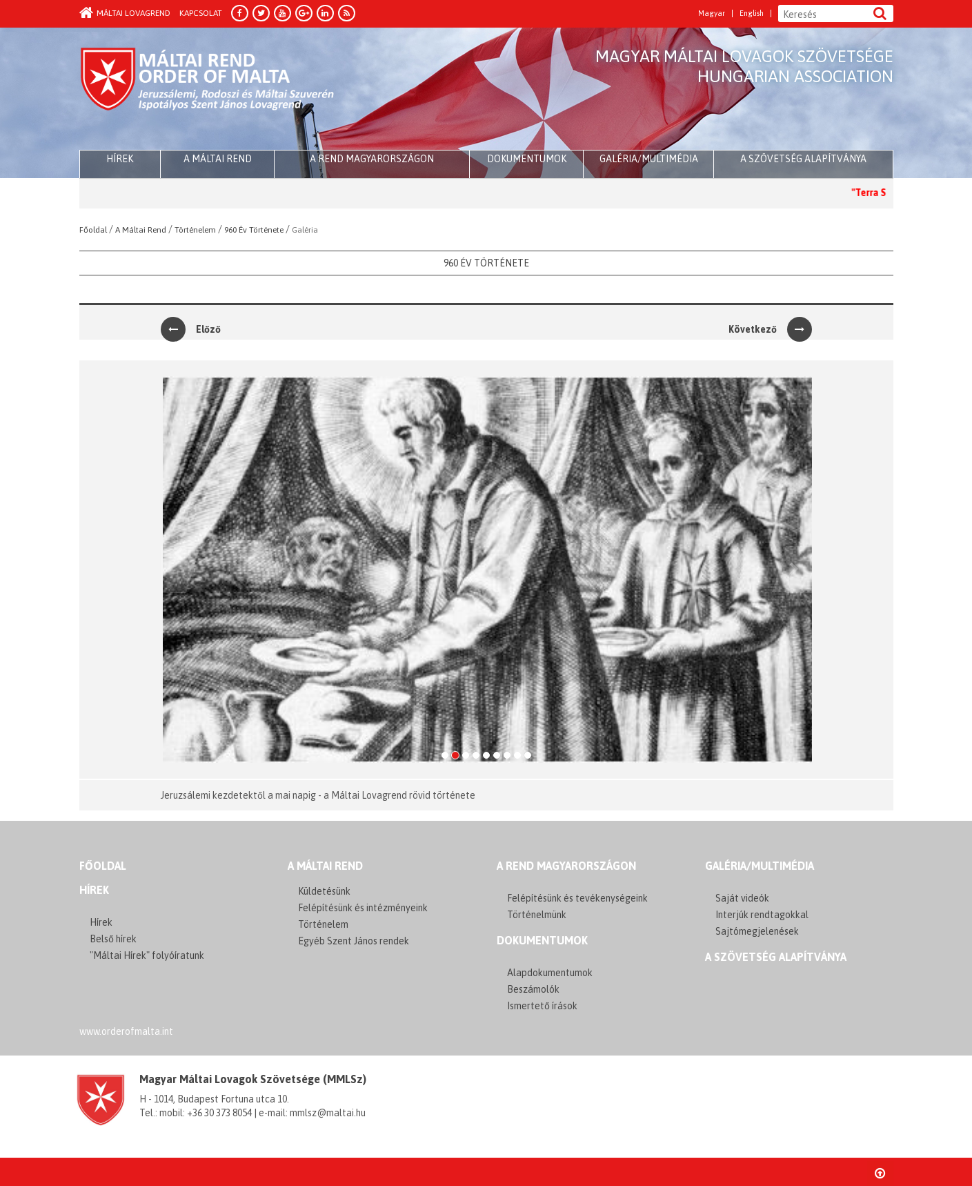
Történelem (323, 924)
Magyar (711, 13)
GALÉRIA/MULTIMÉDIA (759, 865)
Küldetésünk (324, 891)
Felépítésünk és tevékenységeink (577, 898)
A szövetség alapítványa (803, 158)
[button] (174, 569)
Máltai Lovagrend (124, 13)
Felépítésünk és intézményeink (363, 907)
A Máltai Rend (218, 158)
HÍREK (119, 158)
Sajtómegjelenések (757, 931)
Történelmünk (536, 914)
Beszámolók (533, 989)
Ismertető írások (542, 1005)
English (752, 13)
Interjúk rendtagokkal (762, 914)
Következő (770, 329)
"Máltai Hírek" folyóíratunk (147, 955)
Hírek (94, 890)
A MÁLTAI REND (325, 865)
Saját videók (742, 898)
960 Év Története (486, 263)
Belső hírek (113, 938)
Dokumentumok (526, 158)
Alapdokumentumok (550, 972)
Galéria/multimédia (648, 158)
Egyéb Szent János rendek (353, 940)
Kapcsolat (200, 13)
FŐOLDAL (102, 865)
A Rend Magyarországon (372, 158)
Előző (191, 329)
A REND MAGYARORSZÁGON (566, 865)
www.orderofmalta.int (126, 1031)
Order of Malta (208, 90)
